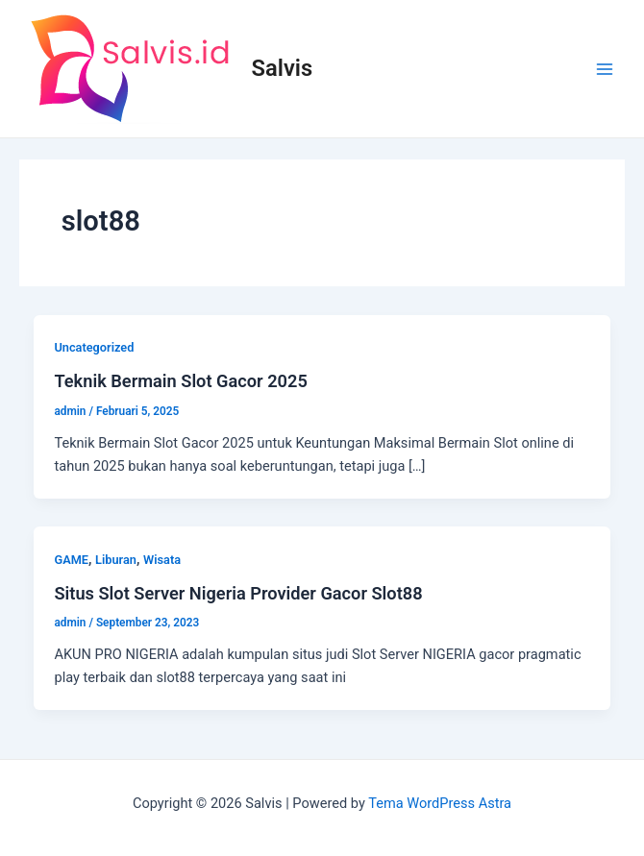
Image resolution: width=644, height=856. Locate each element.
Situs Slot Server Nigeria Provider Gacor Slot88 (238, 593)
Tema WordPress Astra (439, 803)
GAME (71, 559)
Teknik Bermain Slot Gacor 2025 (180, 381)
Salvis (282, 68)
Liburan (115, 559)
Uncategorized (94, 347)
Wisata (162, 559)
